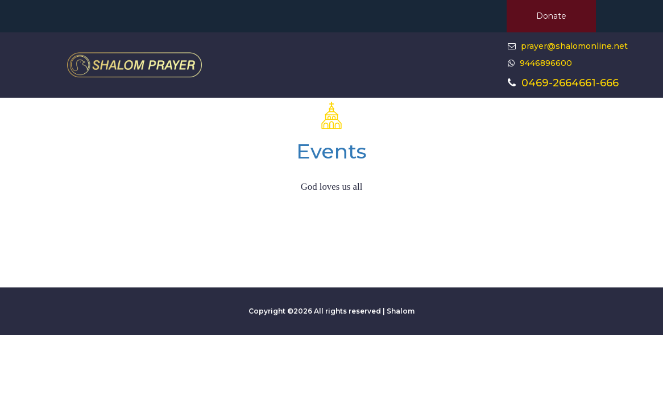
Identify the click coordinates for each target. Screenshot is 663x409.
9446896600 (544, 63)
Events (331, 151)
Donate (551, 16)
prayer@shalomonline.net (574, 46)
